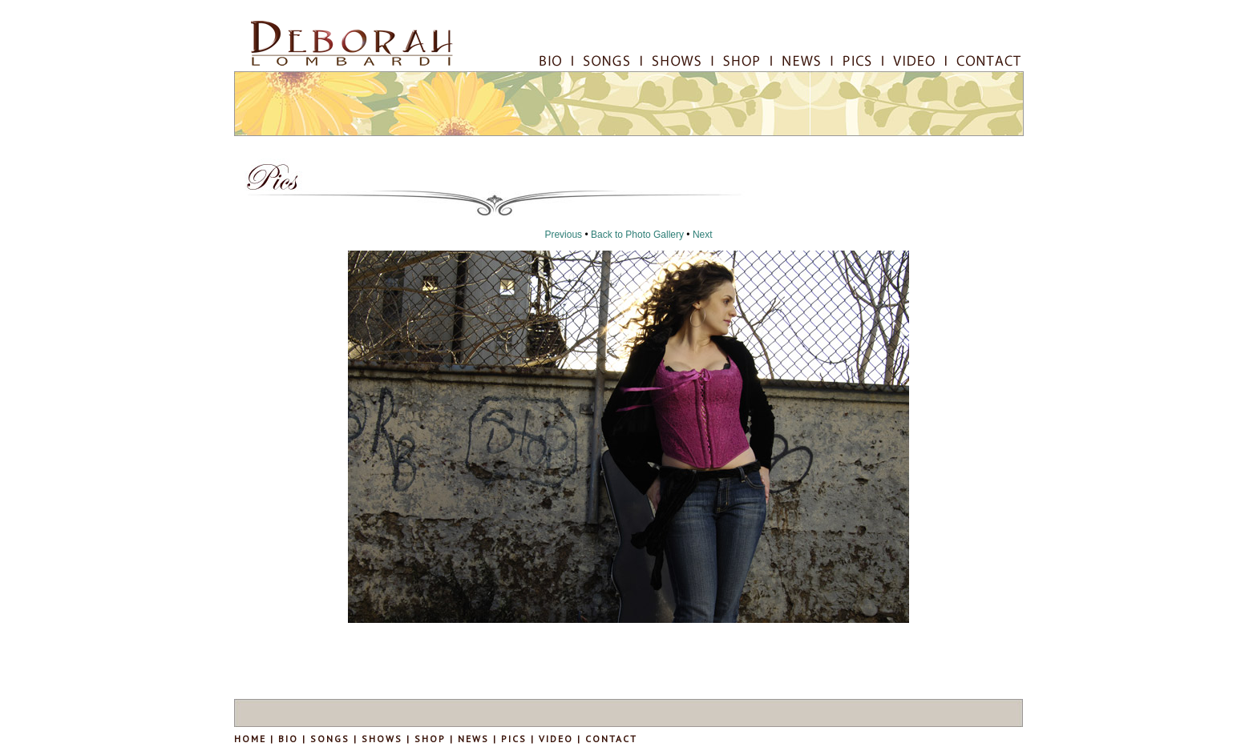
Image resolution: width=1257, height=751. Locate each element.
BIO (286, 739)
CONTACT (611, 739)
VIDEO (556, 739)
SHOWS (382, 739)
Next (703, 234)
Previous (563, 234)
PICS (514, 739)
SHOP (430, 739)
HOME (250, 739)
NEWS (473, 739)
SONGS (330, 739)
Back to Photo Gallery (637, 234)
